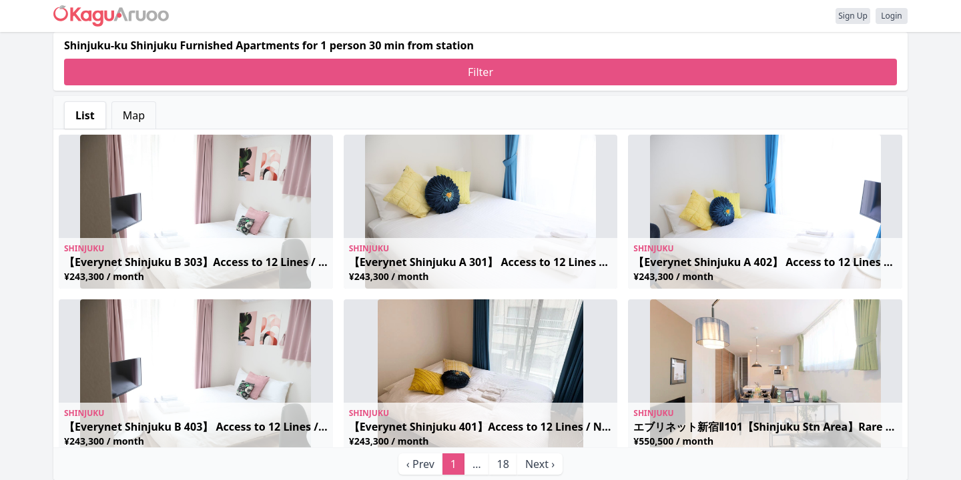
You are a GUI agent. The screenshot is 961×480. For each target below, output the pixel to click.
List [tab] (85, 115)
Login (891, 15)
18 (503, 464)
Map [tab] (134, 115)
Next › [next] (540, 464)
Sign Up (853, 15)
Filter (480, 72)
